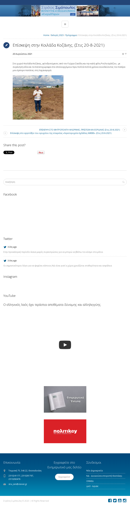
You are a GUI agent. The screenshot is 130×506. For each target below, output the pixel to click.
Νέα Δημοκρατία (94, 470)
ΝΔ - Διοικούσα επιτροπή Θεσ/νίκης (104, 475)
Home (46, 35)
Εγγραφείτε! (64, 476)
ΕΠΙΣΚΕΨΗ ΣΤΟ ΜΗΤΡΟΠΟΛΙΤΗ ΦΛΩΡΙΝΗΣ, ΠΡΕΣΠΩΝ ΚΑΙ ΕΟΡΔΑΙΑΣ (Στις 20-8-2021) (79, 129)
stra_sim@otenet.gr (17, 484)
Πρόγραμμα (71, 35)
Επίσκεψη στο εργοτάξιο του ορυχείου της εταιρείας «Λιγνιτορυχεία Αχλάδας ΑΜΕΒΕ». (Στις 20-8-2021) (60, 133)
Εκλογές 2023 (57, 35)
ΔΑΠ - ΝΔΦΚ (92, 486)
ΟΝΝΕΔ (90, 481)
